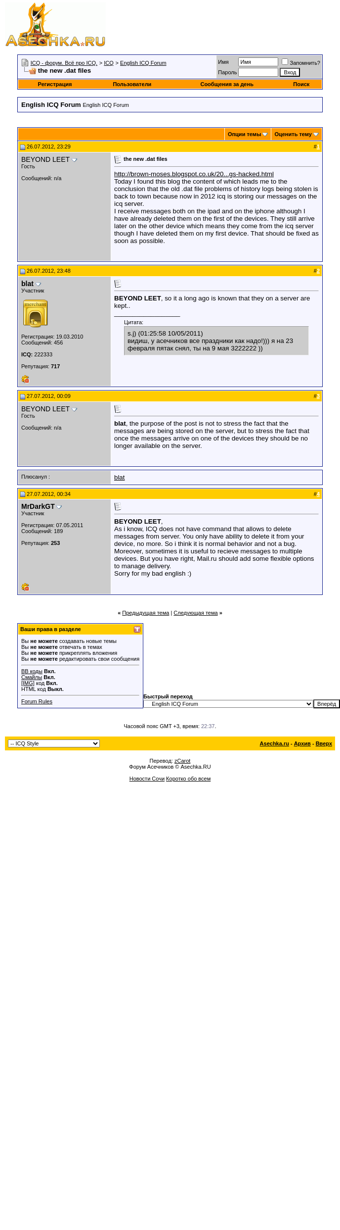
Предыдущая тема (145, 613)
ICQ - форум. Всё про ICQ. (64, 63)
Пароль (227, 72)
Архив (302, 743)
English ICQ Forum (143, 63)
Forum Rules (36, 701)
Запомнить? (301, 63)
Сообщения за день (226, 84)
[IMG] (28, 683)
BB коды (31, 671)
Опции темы (244, 134)
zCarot (182, 761)
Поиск (301, 84)
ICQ (109, 63)
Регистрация (55, 84)
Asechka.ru (274, 743)
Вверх (324, 743)
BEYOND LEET (45, 159)
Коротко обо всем (188, 779)
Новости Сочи (147, 779)
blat (119, 477)
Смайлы (31, 677)
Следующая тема (195, 613)
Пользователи (132, 84)
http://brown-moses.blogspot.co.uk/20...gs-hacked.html (194, 174)
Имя (223, 62)
